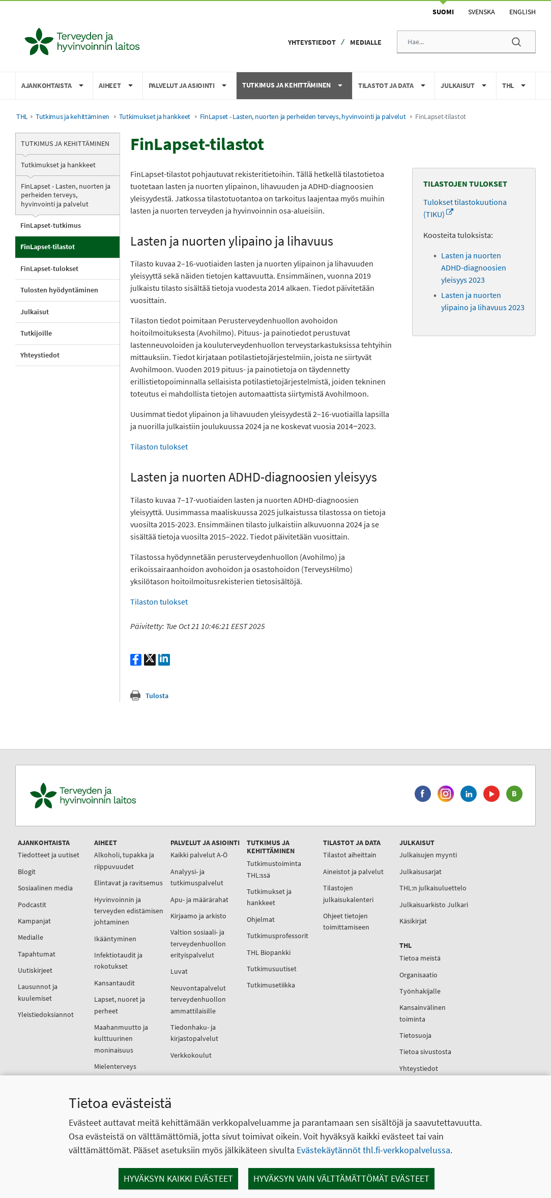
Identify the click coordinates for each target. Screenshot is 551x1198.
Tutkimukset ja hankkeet (154, 116)
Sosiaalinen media (45, 887)
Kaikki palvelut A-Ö (198, 854)
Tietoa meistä (420, 958)
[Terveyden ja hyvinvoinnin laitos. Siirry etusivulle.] (127, 795)
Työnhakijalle (420, 991)
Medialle (366, 42)
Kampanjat (34, 920)
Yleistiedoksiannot (46, 1014)
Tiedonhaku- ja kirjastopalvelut (194, 1033)
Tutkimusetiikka (271, 985)
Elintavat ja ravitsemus (128, 882)
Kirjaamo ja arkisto (198, 915)
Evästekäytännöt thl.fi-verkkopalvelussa (373, 1150)
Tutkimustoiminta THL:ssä (274, 869)
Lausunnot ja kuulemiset (37, 992)
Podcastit (32, 904)
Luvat (179, 971)
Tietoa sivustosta (425, 1051)
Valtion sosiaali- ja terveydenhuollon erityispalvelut (198, 943)
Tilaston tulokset (159, 446)
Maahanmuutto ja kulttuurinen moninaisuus (121, 1039)
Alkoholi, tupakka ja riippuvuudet (124, 860)
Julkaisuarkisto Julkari (433, 904)
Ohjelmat (261, 919)
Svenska (481, 11)
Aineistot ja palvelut (353, 871)
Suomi (443, 11)
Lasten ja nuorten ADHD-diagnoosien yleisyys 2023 (473, 267)
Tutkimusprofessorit (277, 935)
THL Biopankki (269, 952)
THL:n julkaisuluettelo (433, 887)
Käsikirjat (413, 920)
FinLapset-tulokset (49, 268)
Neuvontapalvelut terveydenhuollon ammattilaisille (198, 999)
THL (22, 116)
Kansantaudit (114, 982)
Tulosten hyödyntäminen (59, 289)
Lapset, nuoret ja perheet (119, 1005)
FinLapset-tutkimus (50, 225)
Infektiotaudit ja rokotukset (118, 960)
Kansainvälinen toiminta (422, 1013)
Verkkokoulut (191, 1055)
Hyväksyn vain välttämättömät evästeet (341, 1178)
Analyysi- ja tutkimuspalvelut (196, 877)
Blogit (27, 871)
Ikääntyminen (115, 938)
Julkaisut (34, 311)
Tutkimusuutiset (272, 968)
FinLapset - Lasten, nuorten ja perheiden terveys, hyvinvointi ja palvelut (303, 116)
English (522, 11)
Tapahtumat (36, 954)
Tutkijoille (36, 333)
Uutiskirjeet (35, 970)
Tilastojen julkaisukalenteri (348, 893)
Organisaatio (418, 974)
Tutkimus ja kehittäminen (72, 116)
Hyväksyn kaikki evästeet (178, 1178)
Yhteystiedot (312, 42)
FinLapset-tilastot (47, 246)
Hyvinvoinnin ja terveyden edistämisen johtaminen (128, 911)
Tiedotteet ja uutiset (48, 854)
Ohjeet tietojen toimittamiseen (346, 921)
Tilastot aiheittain (349, 854)
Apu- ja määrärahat (199, 899)
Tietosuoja (415, 1035)
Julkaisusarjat (420, 871)
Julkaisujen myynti (428, 854)
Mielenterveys (115, 1066)
